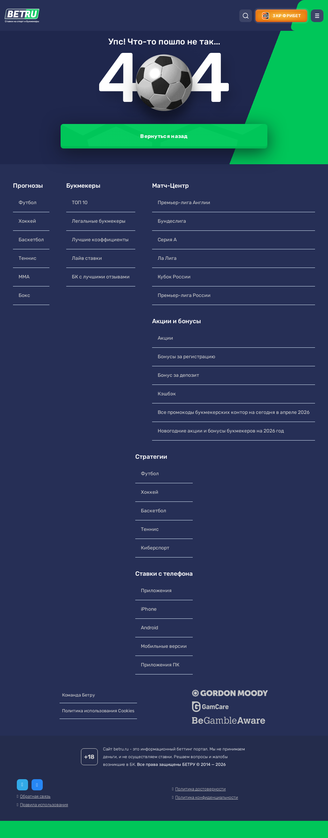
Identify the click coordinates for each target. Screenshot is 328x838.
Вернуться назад (164, 136)
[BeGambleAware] (234, 729)
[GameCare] (234, 716)
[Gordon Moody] (234, 702)
